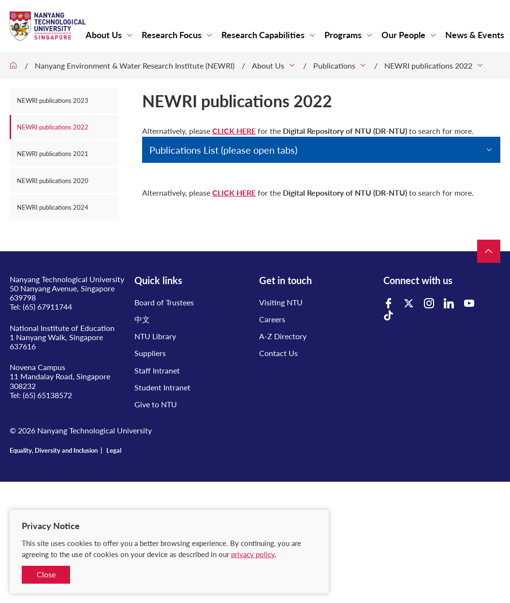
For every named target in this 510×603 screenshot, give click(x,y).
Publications (334, 65)
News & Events (474, 35)
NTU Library (155, 336)
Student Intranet (162, 387)
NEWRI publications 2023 (52, 100)
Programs (343, 35)
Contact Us (278, 353)
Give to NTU (155, 404)
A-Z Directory (282, 336)
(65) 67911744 (47, 306)
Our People (403, 35)
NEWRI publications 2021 (52, 154)
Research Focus (172, 35)
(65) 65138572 (47, 395)
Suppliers (150, 353)
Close (46, 574)
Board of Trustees (164, 302)
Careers (272, 319)
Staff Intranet (157, 370)
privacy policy (253, 554)
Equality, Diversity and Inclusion (54, 450)
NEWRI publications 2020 (52, 181)
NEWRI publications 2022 (428, 65)
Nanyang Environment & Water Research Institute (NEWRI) (134, 65)
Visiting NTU (281, 302)
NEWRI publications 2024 (52, 207)
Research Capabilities (263, 35)
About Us (104, 35)
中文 (142, 319)
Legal (113, 450)
